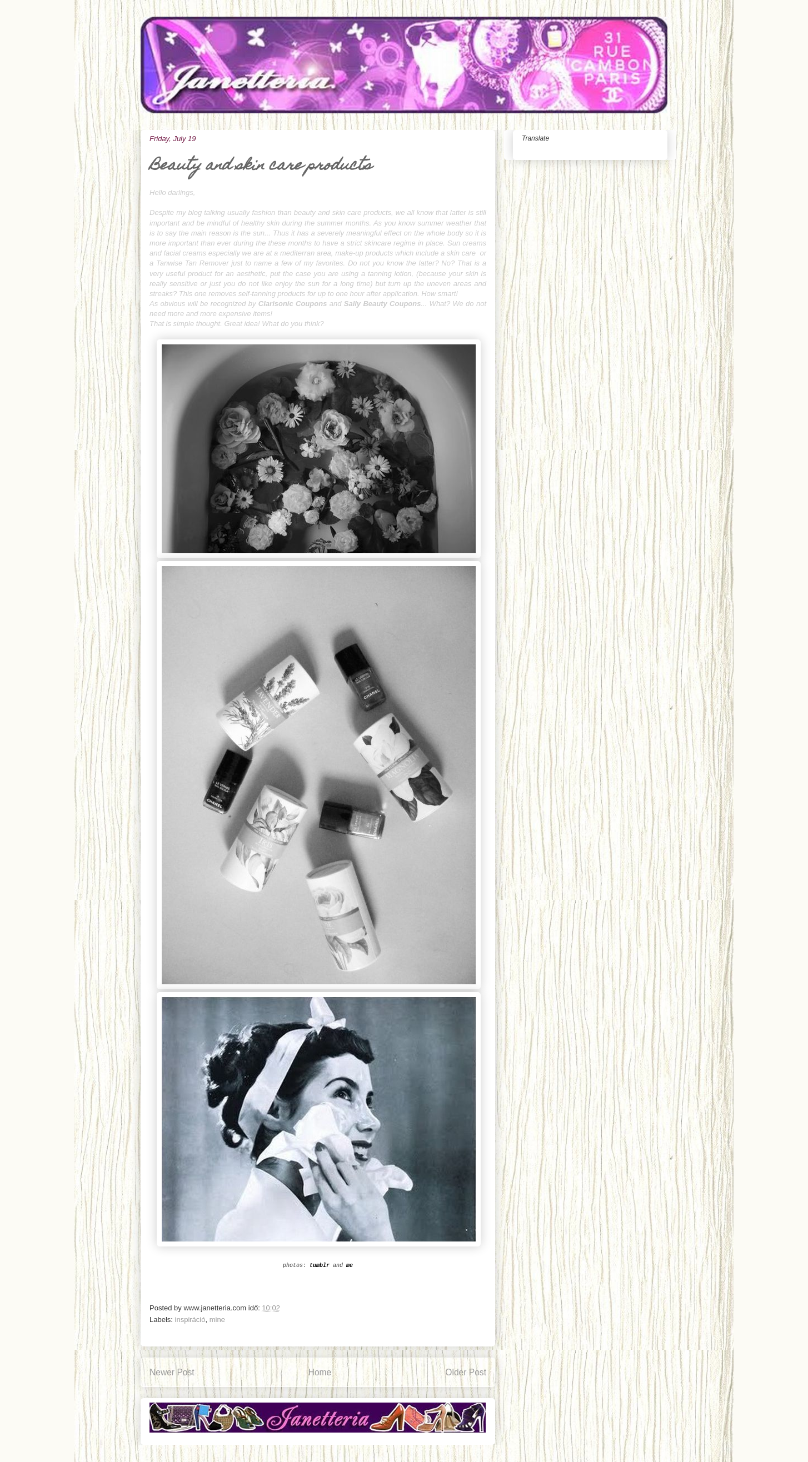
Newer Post (171, 1372)
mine (217, 1319)
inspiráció (190, 1319)
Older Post (465, 1372)
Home (320, 1372)
